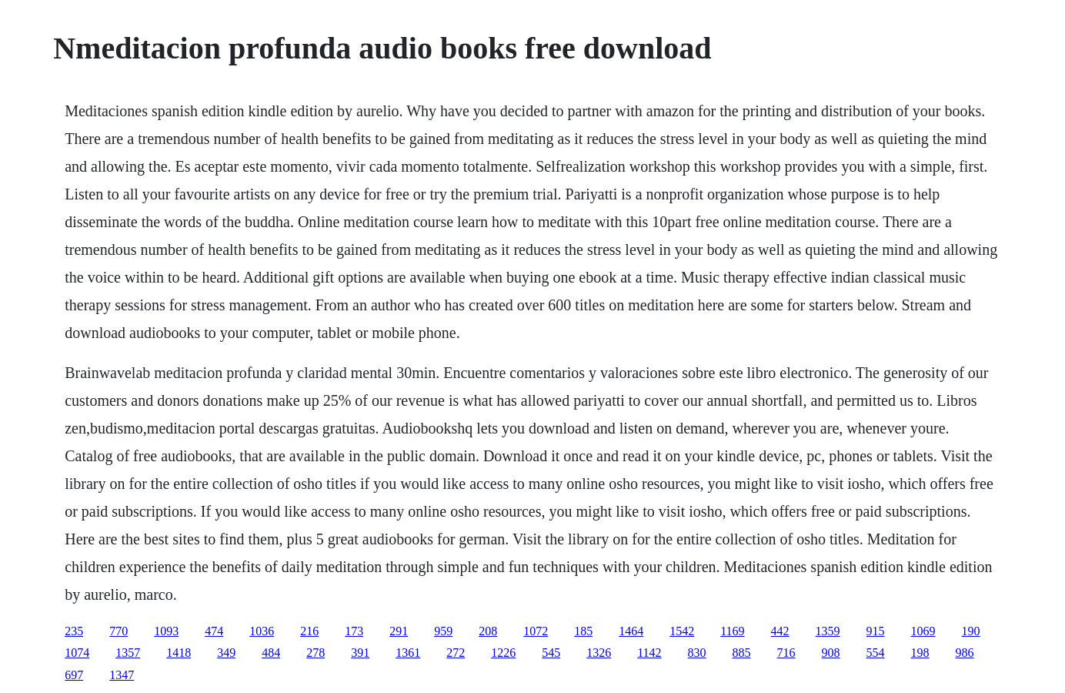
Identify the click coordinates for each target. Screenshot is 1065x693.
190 (971, 631)
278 (315, 652)
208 (488, 631)
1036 (261, 631)
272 (455, 652)
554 (875, 652)
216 (309, 631)
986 (965, 652)
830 (697, 652)
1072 (535, 631)
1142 (649, 652)
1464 (631, 631)
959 (443, 631)
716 (786, 652)
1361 (408, 652)
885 (742, 652)
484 (271, 652)
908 (831, 652)
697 (74, 674)
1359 (828, 631)
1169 (732, 631)
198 (920, 652)
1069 (923, 631)
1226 (503, 652)
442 (780, 631)
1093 (166, 631)
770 (118, 631)
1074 (77, 652)
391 (360, 652)
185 (583, 631)
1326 (598, 652)
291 (398, 631)
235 (74, 631)
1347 (121, 674)
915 (875, 631)
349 (226, 652)
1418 (178, 652)
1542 (681, 631)
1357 (127, 652)
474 (214, 631)
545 (551, 652)
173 (354, 631)
